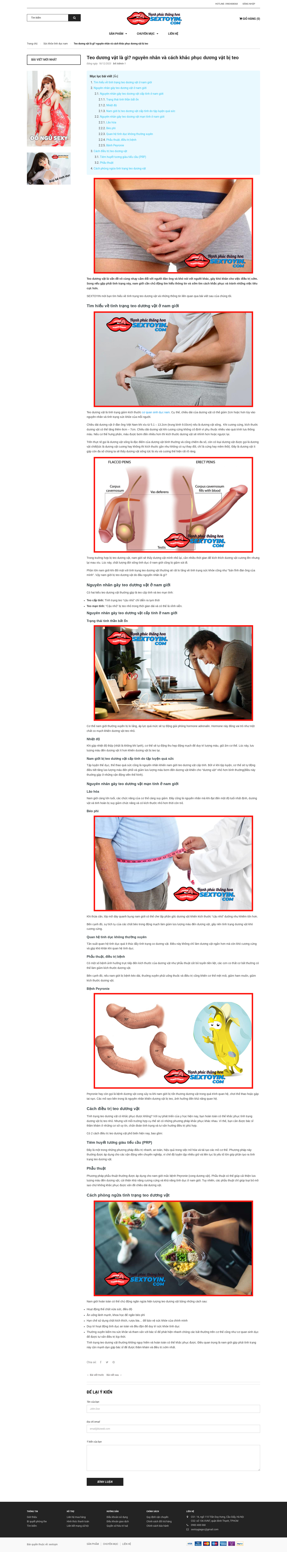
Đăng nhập (249, 4)
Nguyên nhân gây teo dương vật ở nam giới (120, 88)
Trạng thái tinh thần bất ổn (122, 99)
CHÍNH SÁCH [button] (152, 1511)
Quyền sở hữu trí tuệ (117, 1525)
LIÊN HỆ (190, 1511)
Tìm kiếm (32, 1525)
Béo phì (111, 128)
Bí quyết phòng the (37, 1521)
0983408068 (231, 4)
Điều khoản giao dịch (118, 1521)
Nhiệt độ (111, 105)
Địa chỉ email (93, 1421)
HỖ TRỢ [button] (70, 1511)
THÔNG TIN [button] (32, 1511)
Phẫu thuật (107, 162)
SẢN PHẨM (93, 1544)
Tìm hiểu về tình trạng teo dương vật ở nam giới (123, 82)
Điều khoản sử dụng (117, 1517)
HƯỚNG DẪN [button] (113, 1511)
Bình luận (105, 1481)
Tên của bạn (93, 1401)
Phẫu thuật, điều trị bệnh (121, 139)
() (249, 18)
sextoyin (53, 1544)
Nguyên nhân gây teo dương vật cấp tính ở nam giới (131, 93)
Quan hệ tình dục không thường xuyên (129, 134)
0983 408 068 (198, 1525)
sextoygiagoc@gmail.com (204, 1529)
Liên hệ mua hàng (76, 1517)
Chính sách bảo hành (157, 1525)
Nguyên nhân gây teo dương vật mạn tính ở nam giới (132, 116)
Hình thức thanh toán (78, 1521)
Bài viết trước (97, 1375)
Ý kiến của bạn (94, 1441)
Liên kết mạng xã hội (78, 1525)
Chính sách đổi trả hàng (159, 1521)
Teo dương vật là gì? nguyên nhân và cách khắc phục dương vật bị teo (163, 57)
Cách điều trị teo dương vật (110, 151)
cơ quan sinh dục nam (156, 412)
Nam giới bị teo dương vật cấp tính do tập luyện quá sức (140, 111)
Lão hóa (111, 122)
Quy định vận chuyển (157, 1517)
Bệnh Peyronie (115, 145)
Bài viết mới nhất (44, 59)
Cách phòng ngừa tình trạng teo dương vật (120, 168)
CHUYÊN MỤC (110, 1544)
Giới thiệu (32, 1517)
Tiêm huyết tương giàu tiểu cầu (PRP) (123, 156)
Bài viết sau (112, 1375)
